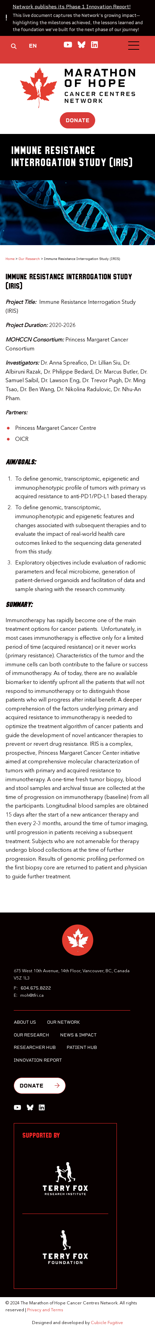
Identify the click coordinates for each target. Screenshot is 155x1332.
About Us (25, 1022)
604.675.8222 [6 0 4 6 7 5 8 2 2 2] (36, 988)
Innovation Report (38, 1060)
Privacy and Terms (45, 1310)
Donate (77, 120)
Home (9, 259)
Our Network (63, 1022)
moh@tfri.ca (32, 995)
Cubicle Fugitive (107, 1323)
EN (33, 45)
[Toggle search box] (13, 46)
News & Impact (78, 1034)
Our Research (29, 259)
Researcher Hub (35, 1047)
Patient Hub (82, 1047)
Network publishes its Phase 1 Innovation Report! (72, 6)
